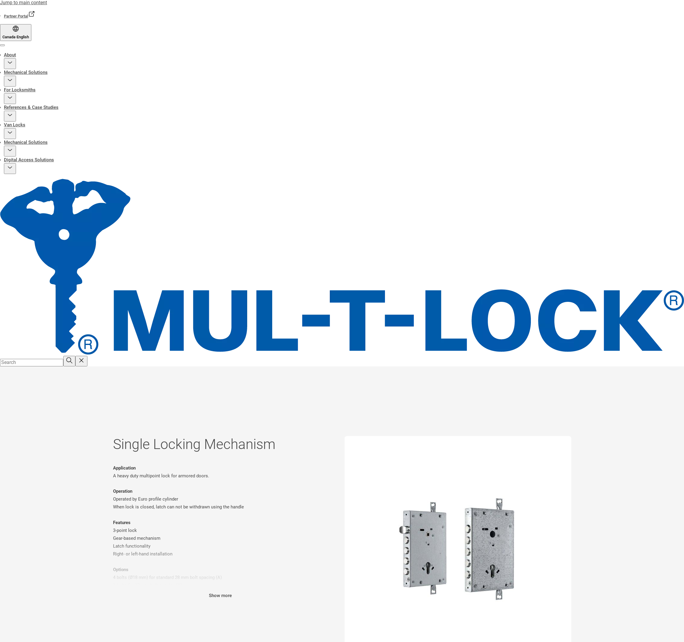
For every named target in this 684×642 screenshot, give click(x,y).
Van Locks (14, 125)
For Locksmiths (20, 90)
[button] (10, 63)
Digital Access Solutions (29, 160)
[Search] (69, 361)
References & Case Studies (31, 107)
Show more (220, 595)
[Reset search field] (81, 361)
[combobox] (31, 362)
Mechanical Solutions (26, 72)
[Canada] (15, 32)
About (10, 55)
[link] (19, 16)
